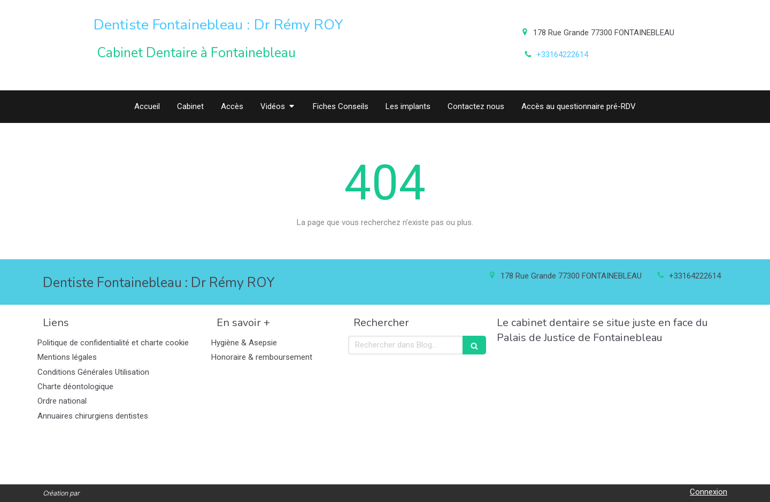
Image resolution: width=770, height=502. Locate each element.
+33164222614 (562, 54)
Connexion (708, 492)
